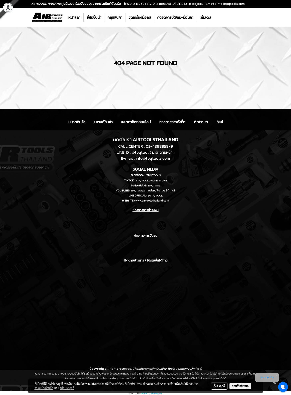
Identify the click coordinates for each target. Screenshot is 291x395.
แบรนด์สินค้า (103, 122)
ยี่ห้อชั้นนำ (94, 17)
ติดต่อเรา (201, 122)
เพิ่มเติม (205, 17)
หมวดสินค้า (76, 122)
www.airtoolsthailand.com (152, 201)
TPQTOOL (154, 185)
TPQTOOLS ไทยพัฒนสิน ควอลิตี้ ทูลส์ (152, 190)
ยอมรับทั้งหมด (240, 386)
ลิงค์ (219, 122)
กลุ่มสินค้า (114, 17)
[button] (217, 17)
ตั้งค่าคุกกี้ (219, 386)
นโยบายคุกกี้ (67, 388)
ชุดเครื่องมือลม (139, 17)
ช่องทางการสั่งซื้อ (172, 122)
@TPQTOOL (155, 195)
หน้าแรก (74, 17)
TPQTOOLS (153, 175)
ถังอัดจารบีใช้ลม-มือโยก (175, 17)
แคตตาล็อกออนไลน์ (136, 122)
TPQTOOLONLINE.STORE (151, 180)
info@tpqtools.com (230, 3)
